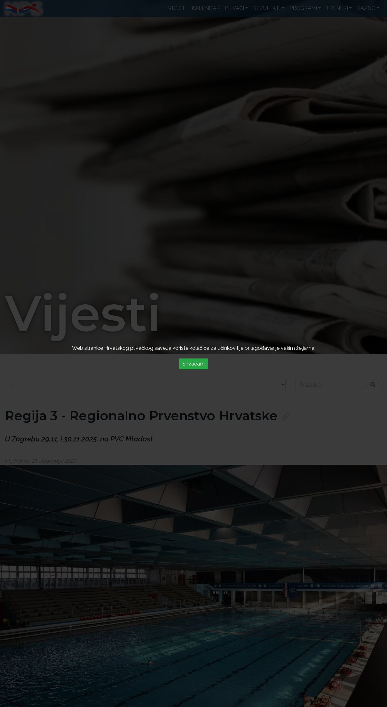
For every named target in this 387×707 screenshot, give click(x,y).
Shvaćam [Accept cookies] (193, 364)
